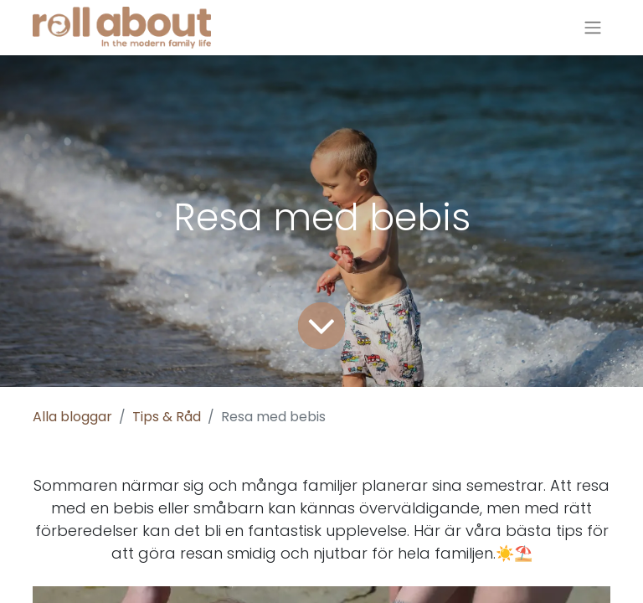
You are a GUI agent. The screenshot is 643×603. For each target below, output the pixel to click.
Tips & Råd (166, 416)
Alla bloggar (72, 416)
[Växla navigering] (592, 28)
